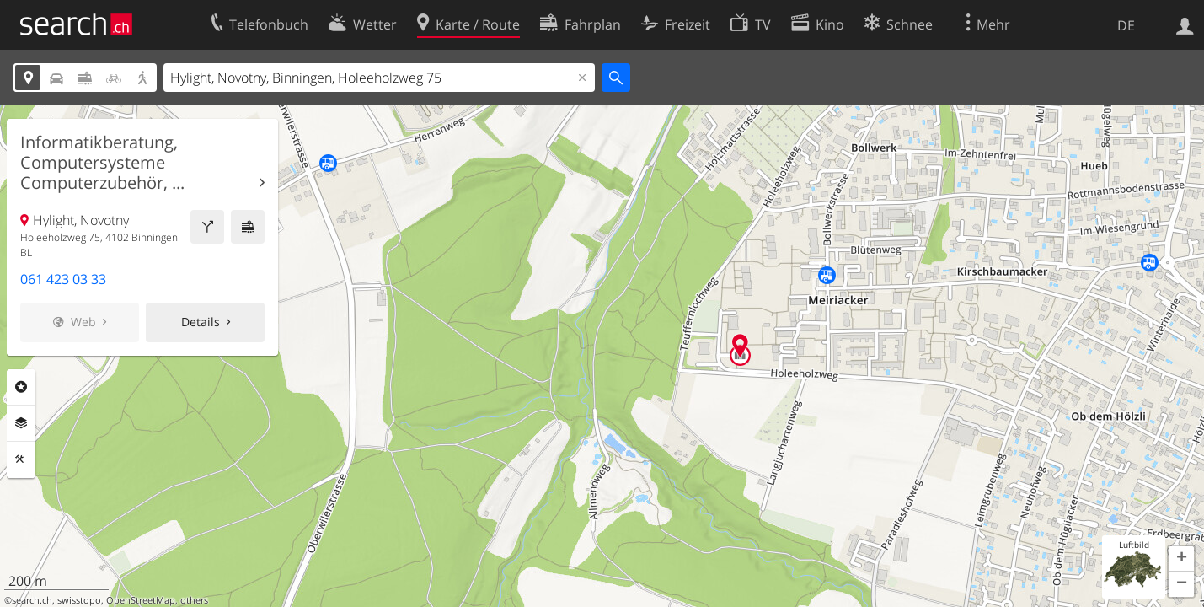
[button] (1181, 559)
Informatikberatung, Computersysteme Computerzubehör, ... (102, 162)
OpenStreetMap (140, 600)
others (194, 600)
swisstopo (79, 600)
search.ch (32, 600)
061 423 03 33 (63, 279)
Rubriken (21, 387)
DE (1126, 25)
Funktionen (21, 459)
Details (200, 322)
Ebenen (21, 423)
